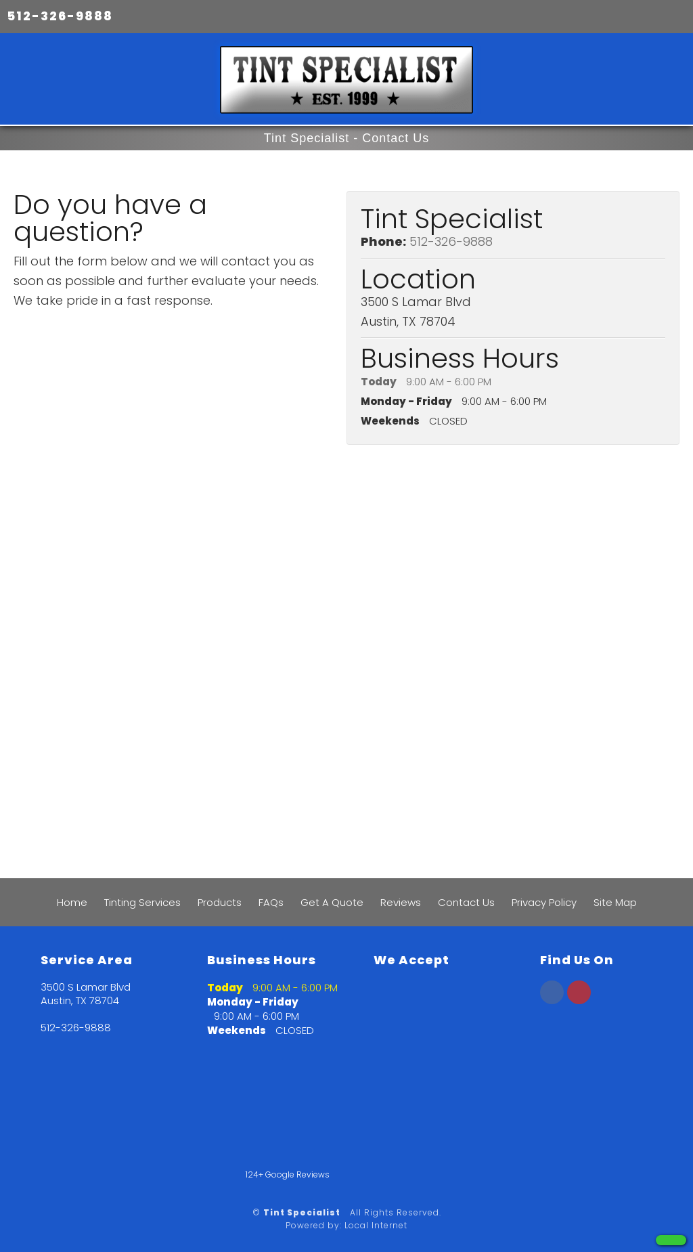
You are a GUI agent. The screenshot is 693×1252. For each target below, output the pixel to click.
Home (72, 902)
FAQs (271, 902)
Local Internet (375, 1225)
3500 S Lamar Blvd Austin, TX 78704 (86, 994)
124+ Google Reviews (288, 1174)
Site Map (615, 902)
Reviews (400, 902)
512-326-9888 (60, 15)
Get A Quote (331, 902)
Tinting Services (142, 902)
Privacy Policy (544, 902)
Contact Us (466, 902)
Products (220, 902)
